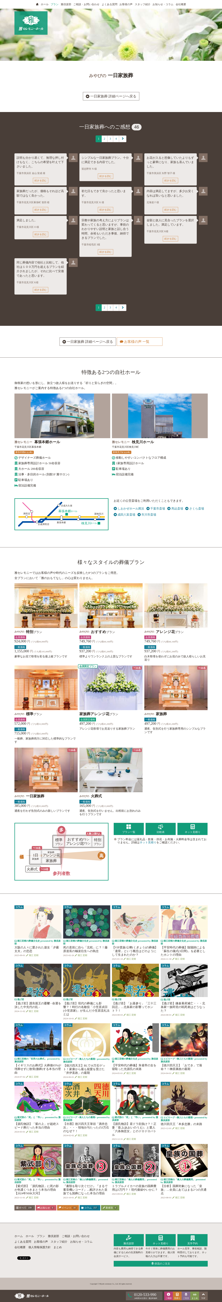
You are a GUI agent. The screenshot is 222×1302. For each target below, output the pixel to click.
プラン (55, 4)
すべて (24, 1207)
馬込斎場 (175, 508)
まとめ (57, 1247)
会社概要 (181, 4)
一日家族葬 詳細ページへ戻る (111, 96)
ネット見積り (148, 842)
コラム (89, 1207)
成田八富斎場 (124, 514)
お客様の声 (126, 4)
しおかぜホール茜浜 (129, 508)
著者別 (110, 1207)
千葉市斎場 (155, 508)
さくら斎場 (194, 508)
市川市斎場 (147, 514)
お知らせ (45, 1207)
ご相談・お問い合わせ (86, 4)
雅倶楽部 (66, 4)
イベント (68, 1207)
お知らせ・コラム (163, 4)
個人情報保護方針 (39, 1247)
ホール (45, 4)
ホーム (18, 1236)
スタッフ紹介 (142, 4)
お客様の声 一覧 (139, 342)
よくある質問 (109, 4)
